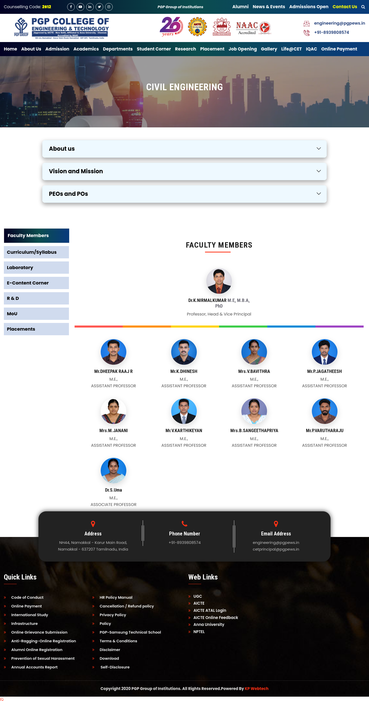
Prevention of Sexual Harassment (40, 656)
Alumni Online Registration (34, 648)
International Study (26, 614)
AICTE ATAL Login (207, 610)
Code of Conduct (24, 597)
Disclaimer (106, 648)
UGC (195, 596)
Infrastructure (21, 622)
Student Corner (154, 49)
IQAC (311, 49)
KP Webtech (257, 686)
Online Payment (339, 49)
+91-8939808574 (331, 32)
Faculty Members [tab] (28, 235)
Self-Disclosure (111, 665)
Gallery (269, 49)
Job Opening (243, 49)
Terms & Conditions (115, 639)
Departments (118, 49)
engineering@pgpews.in (339, 23)
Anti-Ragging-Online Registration (41, 639)
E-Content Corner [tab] (28, 283)
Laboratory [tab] (20, 267)
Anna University (206, 624)
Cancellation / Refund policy (123, 605)
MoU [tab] (12, 313)
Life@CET (291, 49)
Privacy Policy (109, 614)
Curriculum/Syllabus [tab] (32, 252)
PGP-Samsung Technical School (127, 631)
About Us (31, 49)
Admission (57, 49)
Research (185, 49)
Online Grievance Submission (36, 631)
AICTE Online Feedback (213, 617)
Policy (101, 622)
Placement (212, 49)
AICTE (196, 603)
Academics (86, 49)
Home (10, 49)
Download (106, 656)
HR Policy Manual (112, 597)
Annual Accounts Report (31, 665)
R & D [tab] (13, 298)
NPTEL (196, 631)
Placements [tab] (21, 329)
